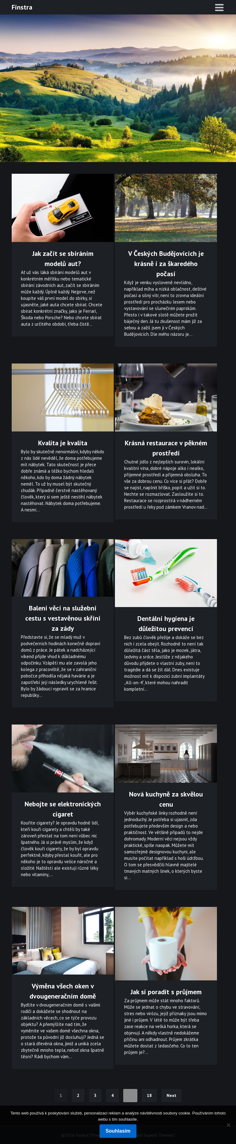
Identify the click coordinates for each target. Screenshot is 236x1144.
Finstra (22, 7)
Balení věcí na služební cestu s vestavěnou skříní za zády (62, 618)
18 (149, 1095)
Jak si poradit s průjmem (166, 991)
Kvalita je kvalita (62, 443)
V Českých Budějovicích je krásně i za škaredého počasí (166, 263)
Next (171, 1095)
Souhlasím (118, 1131)
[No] (228, 1125)
